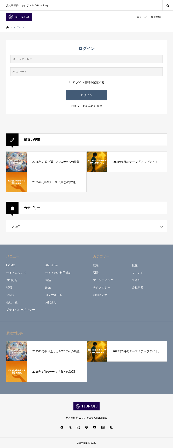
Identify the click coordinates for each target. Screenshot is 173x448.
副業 (48, 287)
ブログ (15, 226)
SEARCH (167, 5)
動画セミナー (101, 294)
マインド (137, 272)
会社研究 (137, 287)
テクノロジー (101, 287)
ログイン (142, 16)
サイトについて (16, 272)
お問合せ (51, 302)
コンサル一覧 (54, 294)
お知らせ (12, 280)
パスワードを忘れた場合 (86, 106)
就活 (48, 280)
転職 (9, 287)
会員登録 (156, 16)
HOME (10, 265)
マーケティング (103, 280)
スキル (136, 280)
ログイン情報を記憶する (87, 82)
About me (51, 265)
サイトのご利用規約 (58, 272)
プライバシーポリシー (20, 309)
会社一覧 (12, 302)
